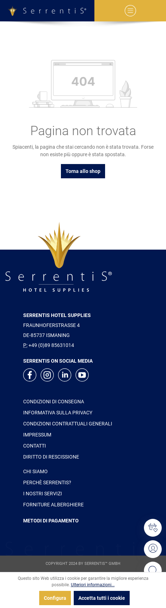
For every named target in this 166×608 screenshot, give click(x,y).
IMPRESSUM (37, 435)
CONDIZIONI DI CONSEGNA (53, 401)
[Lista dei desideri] (153, 528)
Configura (55, 598)
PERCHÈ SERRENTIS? (47, 482)
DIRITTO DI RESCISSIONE (51, 457)
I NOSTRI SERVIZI (42, 493)
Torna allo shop (83, 171)
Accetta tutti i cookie (101, 598)
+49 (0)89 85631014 (51, 345)
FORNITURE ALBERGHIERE (53, 504)
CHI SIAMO (35, 471)
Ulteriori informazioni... (93, 584)
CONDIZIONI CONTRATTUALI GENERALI (67, 423)
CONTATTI (34, 446)
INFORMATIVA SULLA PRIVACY (57, 412)
